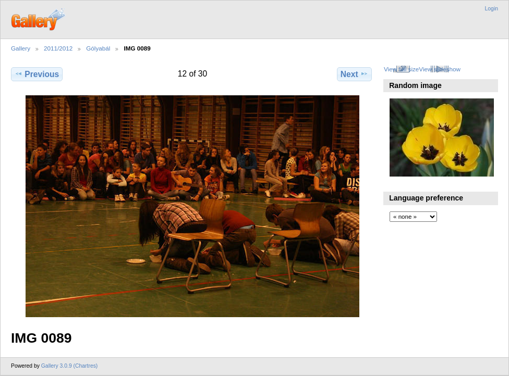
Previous (37, 74)
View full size (401, 69)
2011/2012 (58, 48)
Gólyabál (98, 48)
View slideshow (439, 69)
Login (491, 8)
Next (354, 74)
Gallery (20, 48)
